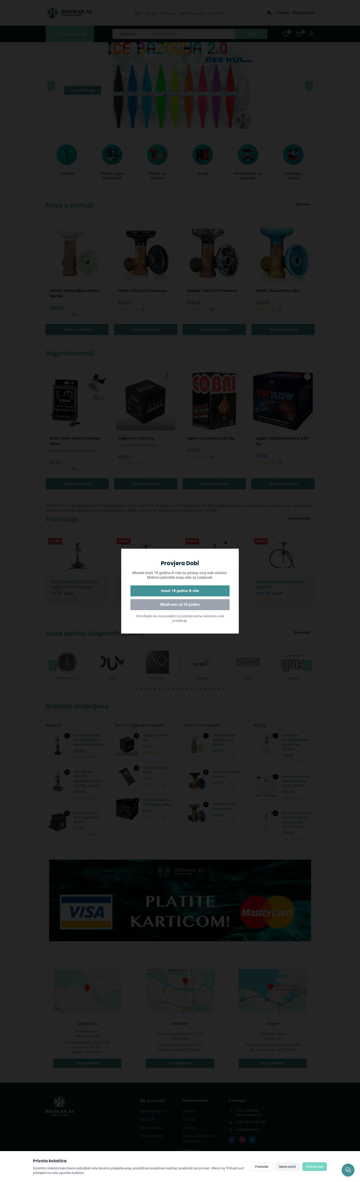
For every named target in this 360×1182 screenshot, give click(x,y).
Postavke (262, 1166)
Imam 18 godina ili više (180, 591)
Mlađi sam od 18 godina (180, 604)
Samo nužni (287, 1166)
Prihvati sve (314, 1166)
